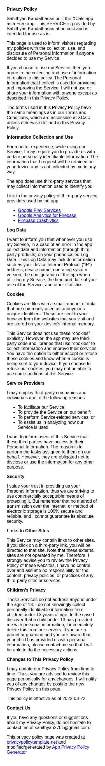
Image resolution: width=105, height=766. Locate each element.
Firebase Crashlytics (38, 220)
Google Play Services (39, 210)
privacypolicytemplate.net (32, 742)
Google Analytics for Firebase (47, 215)
